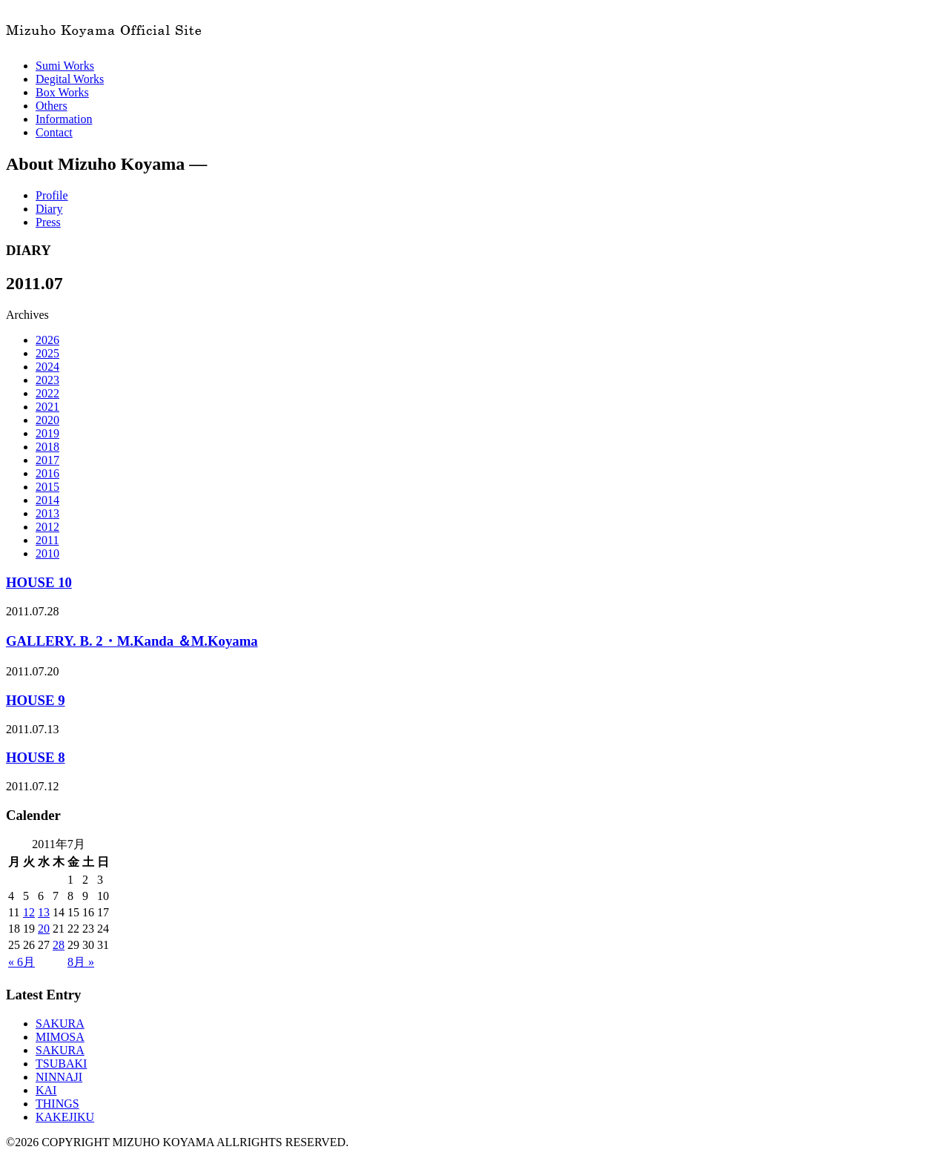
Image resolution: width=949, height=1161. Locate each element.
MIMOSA (60, 1037)
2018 (47, 446)
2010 (47, 553)
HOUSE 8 (35, 757)
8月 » (80, 962)
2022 (47, 393)
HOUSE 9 (35, 700)
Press (48, 222)
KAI (46, 1090)
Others (51, 105)
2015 (47, 486)
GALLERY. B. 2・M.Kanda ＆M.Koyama (132, 641)
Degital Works (70, 79)
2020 (47, 420)
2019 (47, 433)
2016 (47, 473)
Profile (52, 195)
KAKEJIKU (65, 1117)
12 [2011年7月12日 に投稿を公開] (29, 912)
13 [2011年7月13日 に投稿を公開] (44, 912)
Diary (49, 208)
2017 (47, 460)
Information (64, 119)
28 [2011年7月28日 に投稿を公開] (59, 945)
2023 (47, 380)
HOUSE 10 (39, 582)
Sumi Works (65, 65)
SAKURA (60, 1023)
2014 (47, 500)
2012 (47, 526)
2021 (47, 406)
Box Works (62, 92)
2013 (47, 513)
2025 (47, 353)
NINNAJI (59, 1077)
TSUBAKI (61, 1063)
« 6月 (21, 962)
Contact (54, 132)
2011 (47, 540)
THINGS (57, 1103)
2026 (47, 340)
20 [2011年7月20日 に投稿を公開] (44, 928)
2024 (47, 366)
